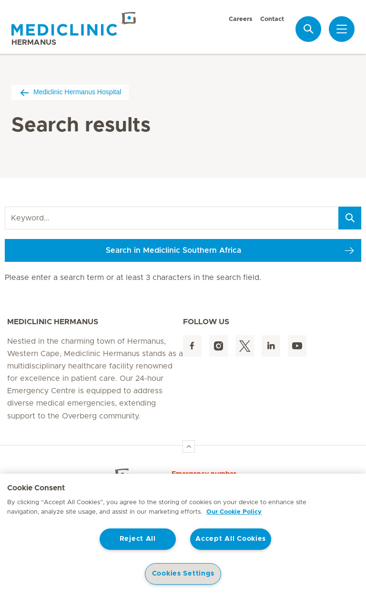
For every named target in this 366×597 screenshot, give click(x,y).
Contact (272, 19)
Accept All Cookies (230, 539)
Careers (241, 19)
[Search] (349, 218)
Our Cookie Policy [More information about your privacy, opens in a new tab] (234, 512)
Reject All (138, 539)
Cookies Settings (183, 573)
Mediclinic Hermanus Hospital (70, 92)
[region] (183, 535)
